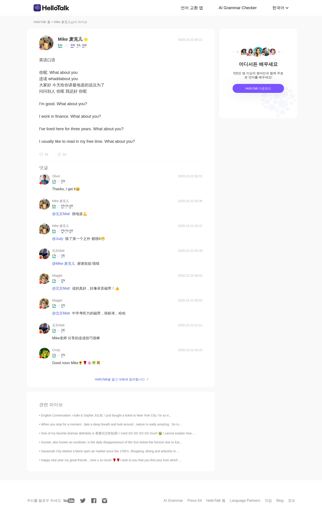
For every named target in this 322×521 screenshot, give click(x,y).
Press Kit (194, 500)
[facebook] (93, 500)
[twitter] (83, 500)
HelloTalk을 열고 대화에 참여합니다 (120, 379)
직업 (268, 500)
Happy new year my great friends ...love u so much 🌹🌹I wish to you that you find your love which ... (111, 460)
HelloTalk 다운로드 (258, 88)
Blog (280, 500)
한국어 (278, 8)
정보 (291, 500)
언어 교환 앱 (192, 8)
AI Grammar (173, 500)
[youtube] (68, 500)
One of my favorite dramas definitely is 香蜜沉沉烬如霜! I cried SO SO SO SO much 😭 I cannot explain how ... (118, 433)
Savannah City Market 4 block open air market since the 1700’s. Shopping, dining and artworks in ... (110, 451)
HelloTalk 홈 (42, 22)
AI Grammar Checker (238, 8)
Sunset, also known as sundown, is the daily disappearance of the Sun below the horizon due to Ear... (111, 442)
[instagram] (104, 500)
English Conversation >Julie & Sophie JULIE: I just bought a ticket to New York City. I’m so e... (106, 415)
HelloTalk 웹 (215, 500)
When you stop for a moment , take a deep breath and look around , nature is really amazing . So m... (111, 424)
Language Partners (245, 500)
